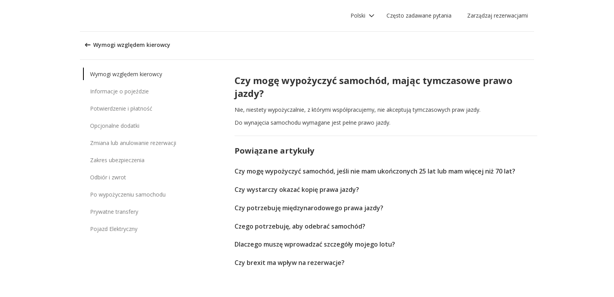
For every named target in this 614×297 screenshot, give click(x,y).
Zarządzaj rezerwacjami (497, 15)
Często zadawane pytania (418, 15)
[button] (362, 15)
